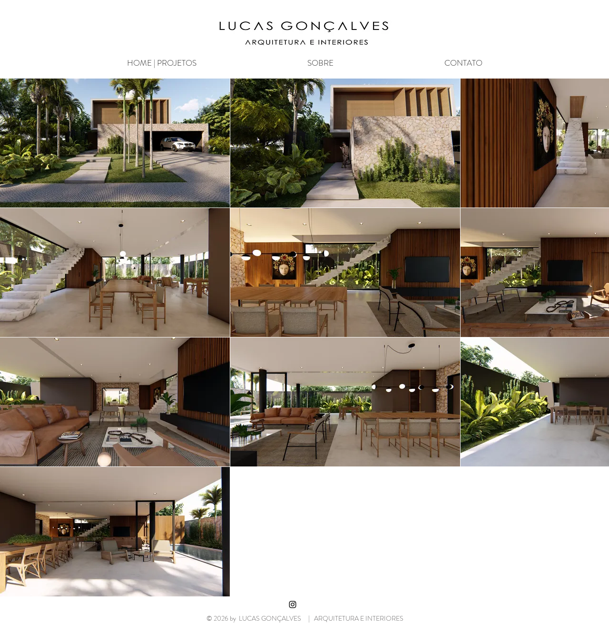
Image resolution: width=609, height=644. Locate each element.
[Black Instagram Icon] (292, 604)
